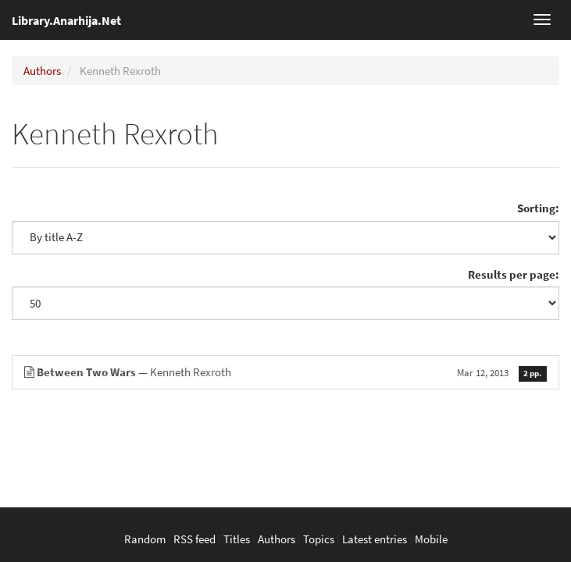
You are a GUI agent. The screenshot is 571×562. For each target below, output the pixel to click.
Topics (318, 539)
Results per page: (513, 274)
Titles (236, 539)
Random (145, 539)
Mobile (431, 539)
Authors (42, 70)
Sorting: (538, 208)
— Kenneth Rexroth (285, 372)
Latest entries (374, 539)
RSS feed (194, 539)
